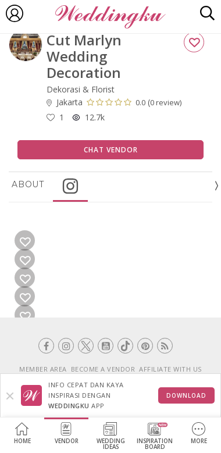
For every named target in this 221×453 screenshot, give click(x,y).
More (199, 433)
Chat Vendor (111, 150)
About (28, 184)
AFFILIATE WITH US (170, 369)
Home (22, 433)
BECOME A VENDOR (103, 369)
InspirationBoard (155, 436)
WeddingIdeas (111, 436)
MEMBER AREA (43, 369)
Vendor (67, 433)
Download (186, 395)
